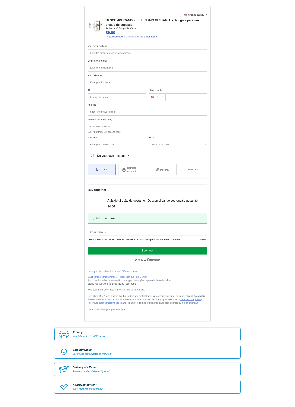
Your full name (95, 75)
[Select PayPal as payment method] (162, 169)
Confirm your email (97, 60)
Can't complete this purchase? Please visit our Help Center (117, 277)
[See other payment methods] (193, 169)
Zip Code (92, 137)
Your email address (97, 46)
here (123, 309)
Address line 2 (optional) (100, 119)
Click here (131, 36)
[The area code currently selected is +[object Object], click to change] (157, 97)
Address (92, 105)
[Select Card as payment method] (101, 169)
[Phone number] (186, 97)
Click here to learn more (132, 289)
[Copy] (111, 284)
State (151, 137)
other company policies (110, 303)
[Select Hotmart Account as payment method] (132, 169)
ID (89, 90)
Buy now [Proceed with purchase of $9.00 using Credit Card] (147, 250)
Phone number (156, 90)
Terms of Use (187, 299)
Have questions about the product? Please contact (113, 271)
